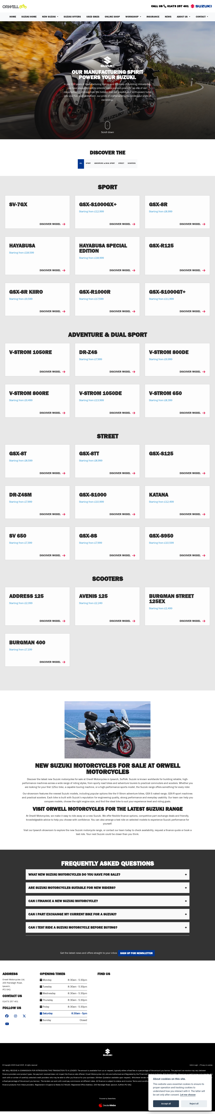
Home (12, 19)
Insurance (153, 19)
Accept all (166, 1103)
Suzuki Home (29, 19)
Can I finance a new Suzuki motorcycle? (63, 903)
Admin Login (194, 1068)
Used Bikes (92, 19)
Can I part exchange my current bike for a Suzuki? (72, 917)
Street (121, 166)
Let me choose (188, 1094)
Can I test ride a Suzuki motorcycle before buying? (72, 930)
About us (182, 19)
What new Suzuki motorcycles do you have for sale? (74, 877)
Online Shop (112, 19)
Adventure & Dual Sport (104, 166)
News (168, 19)
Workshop (132, 19)
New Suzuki (49, 19)
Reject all (194, 1103)
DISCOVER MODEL (52, 227)
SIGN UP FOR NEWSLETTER (138, 955)
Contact (201, 19)
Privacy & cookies (206, 1068)
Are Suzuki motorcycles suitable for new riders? (71, 890)
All (81, 166)
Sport (88, 166)
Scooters (132, 166)
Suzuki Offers (72, 19)
